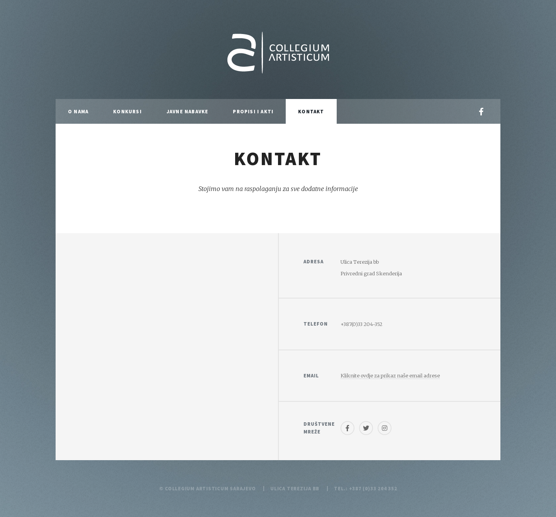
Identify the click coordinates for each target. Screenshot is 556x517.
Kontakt (311, 111)
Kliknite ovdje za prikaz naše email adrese (390, 375)
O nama (78, 111)
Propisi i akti (253, 111)
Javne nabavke (187, 111)
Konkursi (127, 111)
